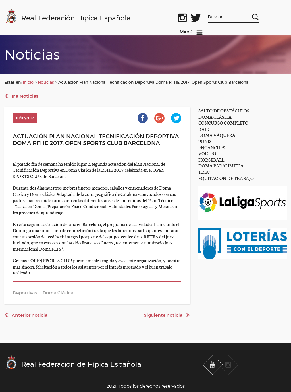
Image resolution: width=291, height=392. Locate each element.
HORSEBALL (211, 159)
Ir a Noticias (25, 96)
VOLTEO (207, 153)
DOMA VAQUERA (216, 134)
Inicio (28, 82)
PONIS (204, 141)
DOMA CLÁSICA (215, 116)
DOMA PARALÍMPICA (221, 165)
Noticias (46, 82)
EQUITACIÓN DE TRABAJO (226, 178)
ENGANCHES (211, 147)
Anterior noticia (29, 315)
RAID (203, 128)
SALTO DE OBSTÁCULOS (223, 110)
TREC (204, 171)
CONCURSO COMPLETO (223, 122)
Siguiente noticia (163, 315)
